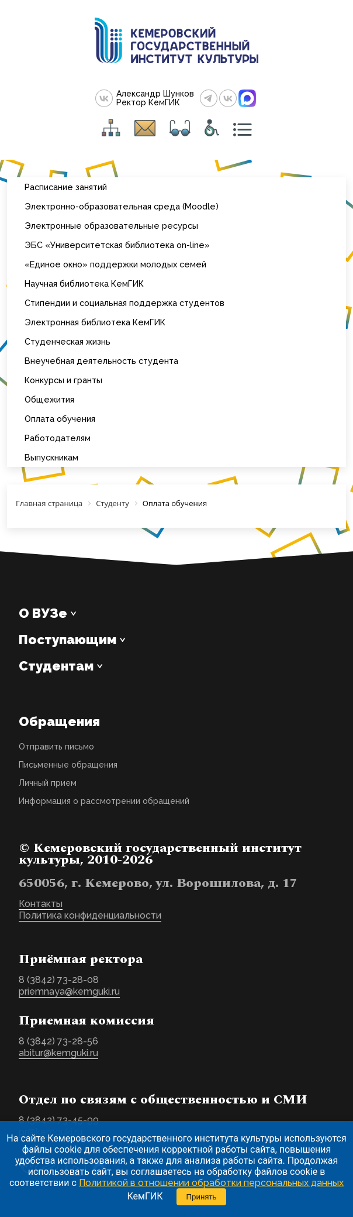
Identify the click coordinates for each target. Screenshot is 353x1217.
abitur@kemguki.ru (58, 1052)
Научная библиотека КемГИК (84, 283)
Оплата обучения (60, 419)
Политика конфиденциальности (90, 915)
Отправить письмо (56, 746)
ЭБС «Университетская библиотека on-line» (117, 245)
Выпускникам (51, 457)
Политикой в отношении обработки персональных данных (211, 1182)
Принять (201, 1196)
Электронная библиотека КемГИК (95, 322)
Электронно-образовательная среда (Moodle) (122, 206)
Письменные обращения (68, 764)
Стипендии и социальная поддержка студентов (124, 303)
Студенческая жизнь (67, 341)
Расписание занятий (66, 187)
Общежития (49, 399)
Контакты (41, 903)
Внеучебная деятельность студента (101, 361)
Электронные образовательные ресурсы (111, 226)
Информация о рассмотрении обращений (104, 801)
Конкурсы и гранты (63, 380)
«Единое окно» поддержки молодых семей (115, 264)
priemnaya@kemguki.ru (69, 991)
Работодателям (58, 438)
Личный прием (48, 783)
